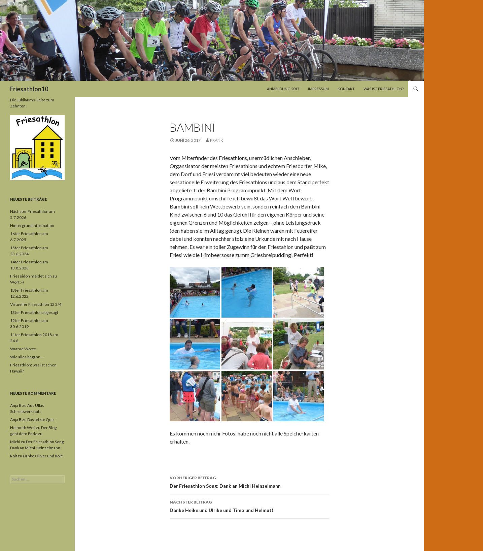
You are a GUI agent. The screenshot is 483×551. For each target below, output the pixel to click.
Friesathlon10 (29, 89)
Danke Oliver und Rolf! (43, 455)
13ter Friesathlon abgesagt (34, 312)
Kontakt (346, 89)
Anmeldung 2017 (283, 89)
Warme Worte (23, 348)
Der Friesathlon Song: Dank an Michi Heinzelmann (249, 481)
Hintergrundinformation (32, 225)
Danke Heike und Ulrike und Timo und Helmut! (249, 505)
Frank (216, 140)
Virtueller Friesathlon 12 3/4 (35, 304)
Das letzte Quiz (41, 419)
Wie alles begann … (27, 356)
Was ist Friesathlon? (384, 89)
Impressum (318, 89)
